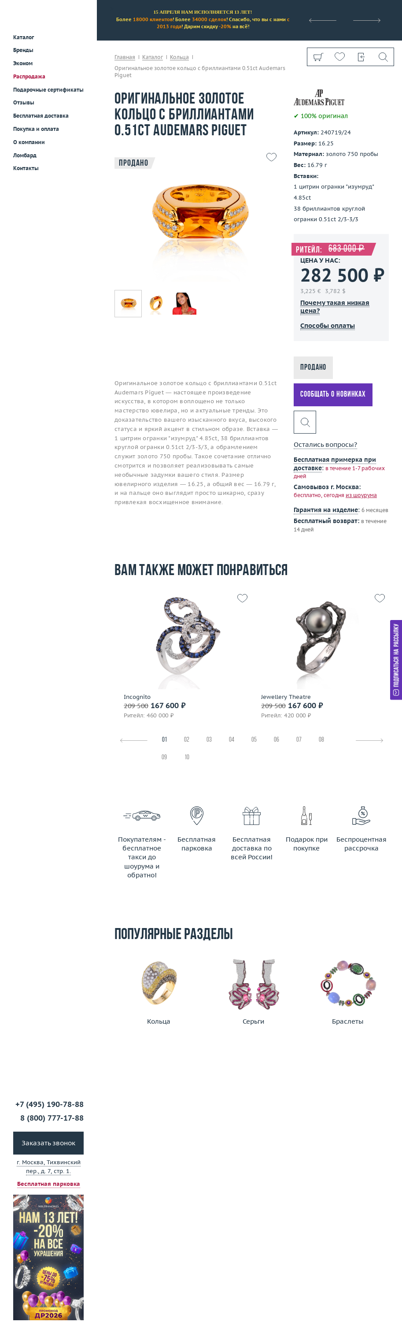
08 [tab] (321, 740)
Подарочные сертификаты (48, 89)
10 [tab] (186, 757)
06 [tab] (276, 740)
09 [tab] (164, 757)
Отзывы (23, 102)
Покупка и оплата (36, 129)
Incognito (137, 697)
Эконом (23, 63)
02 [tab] (186, 740)
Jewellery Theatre (286, 697)
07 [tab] (299, 740)
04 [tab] (231, 740)
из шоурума (361, 495)
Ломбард (25, 155)
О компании (29, 142)
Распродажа (29, 76)
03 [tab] (209, 740)
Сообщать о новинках (333, 394)
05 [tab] (254, 740)
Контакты (26, 168)
